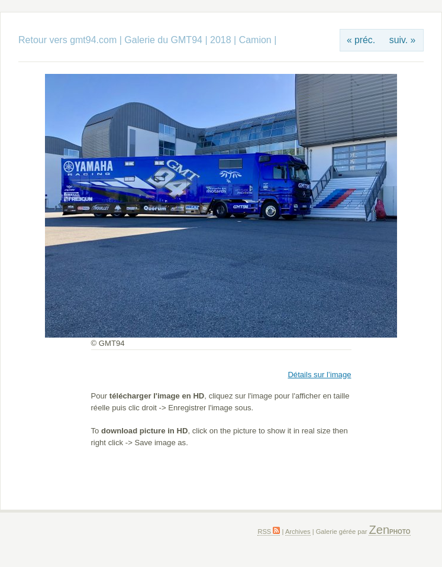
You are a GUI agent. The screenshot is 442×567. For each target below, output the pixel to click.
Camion (255, 40)
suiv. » (402, 40)
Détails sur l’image (319, 374)
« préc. (361, 40)
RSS (268, 531)
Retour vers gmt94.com (67, 40)
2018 (220, 40)
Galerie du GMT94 (163, 40)
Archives (298, 531)
